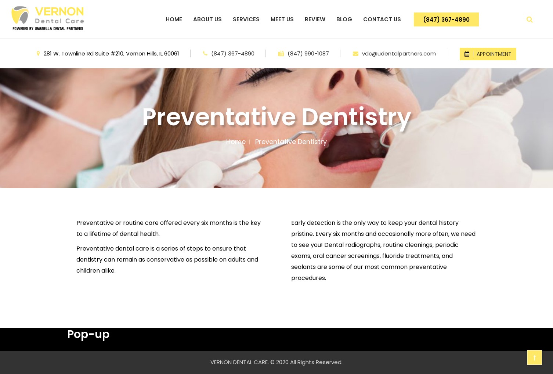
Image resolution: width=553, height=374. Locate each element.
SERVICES (246, 19)
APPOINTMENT (488, 54)
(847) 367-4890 (446, 20)
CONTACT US (382, 19)
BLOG (344, 19)
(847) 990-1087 (308, 53)
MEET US (282, 19)
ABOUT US (207, 19)
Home (236, 141)
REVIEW (315, 19)
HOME (174, 19)
